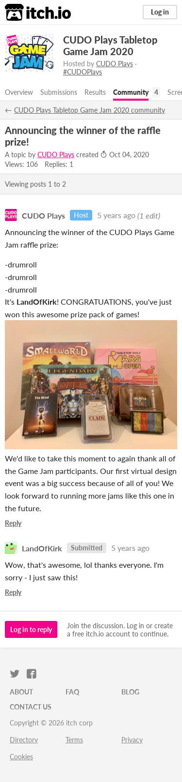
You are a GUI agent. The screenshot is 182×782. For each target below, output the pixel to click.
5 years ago (116, 215)
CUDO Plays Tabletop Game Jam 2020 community (89, 110)
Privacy (132, 740)
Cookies (21, 756)
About (21, 692)
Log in (160, 12)
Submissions (58, 92)
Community (131, 92)
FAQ (72, 692)
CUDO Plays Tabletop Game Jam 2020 (110, 45)
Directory (24, 740)
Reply (13, 523)
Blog (130, 692)
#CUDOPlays (82, 72)
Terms (74, 740)
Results (95, 92)
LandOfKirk (42, 547)
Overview (19, 92)
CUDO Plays (114, 63)
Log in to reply (31, 629)
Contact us (30, 707)
